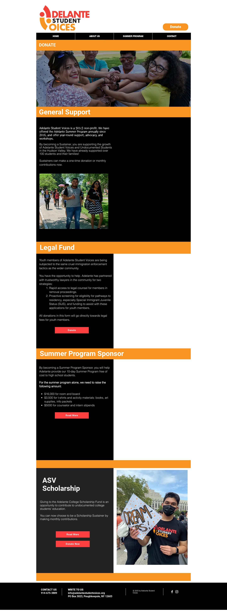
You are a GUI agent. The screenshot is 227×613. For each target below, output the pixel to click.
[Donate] (175, 27)
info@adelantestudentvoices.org (86, 593)
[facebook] (172, 592)
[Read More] (72, 415)
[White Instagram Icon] (177, 592)
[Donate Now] (73, 544)
